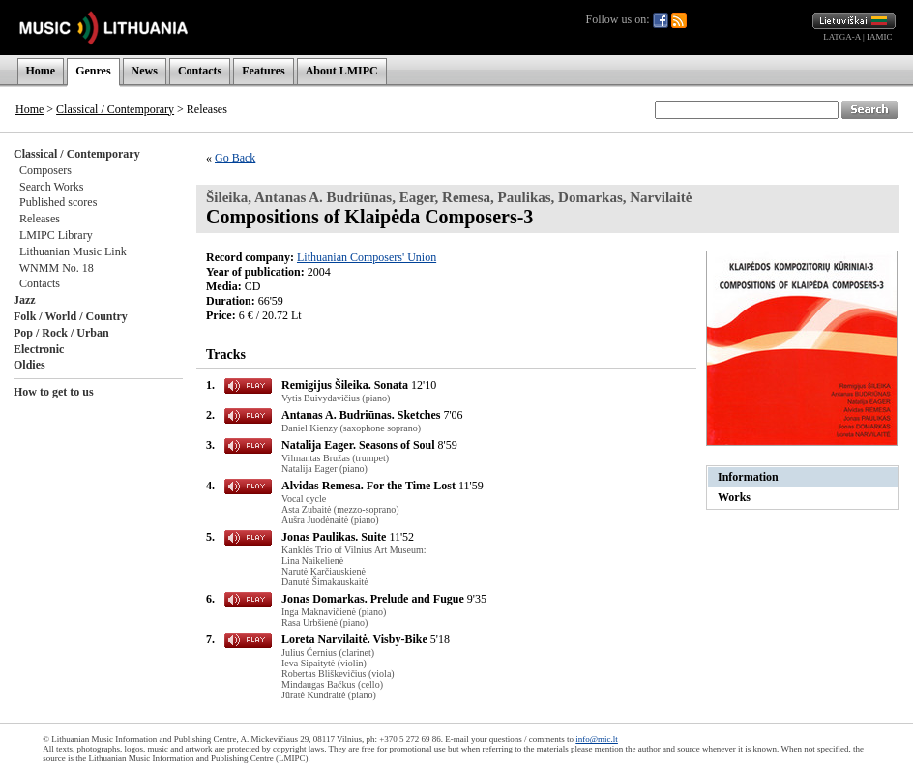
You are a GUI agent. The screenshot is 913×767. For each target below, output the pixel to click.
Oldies (29, 364)
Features (263, 70)
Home (41, 70)
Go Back (235, 157)
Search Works (51, 186)
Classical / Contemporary (115, 109)
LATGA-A (842, 37)
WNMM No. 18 (56, 268)
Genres (92, 70)
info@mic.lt (596, 739)
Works (734, 497)
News (145, 70)
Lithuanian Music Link (73, 251)
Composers (45, 170)
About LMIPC (342, 70)
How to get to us (54, 391)
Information (748, 477)
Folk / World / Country (71, 316)
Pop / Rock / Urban (61, 332)
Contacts (199, 70)
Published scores (58, 202)
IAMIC (880, 37)
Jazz (25, 300)
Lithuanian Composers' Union (366, 257)
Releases (39, 218)
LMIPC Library (56, 235)
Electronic (39, 349)
